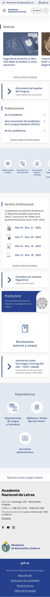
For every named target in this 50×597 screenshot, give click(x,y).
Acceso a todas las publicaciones (25, 139)
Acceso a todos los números (25, 265)
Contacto (6, 518)
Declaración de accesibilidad (25, 580)
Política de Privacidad (25, 590)
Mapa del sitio (25, 575)
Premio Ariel (13, 296)
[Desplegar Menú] (37, 10)
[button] (3, 3)
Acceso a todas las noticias (25, 77)
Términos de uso (25, 585)
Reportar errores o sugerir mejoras (25, 477)
